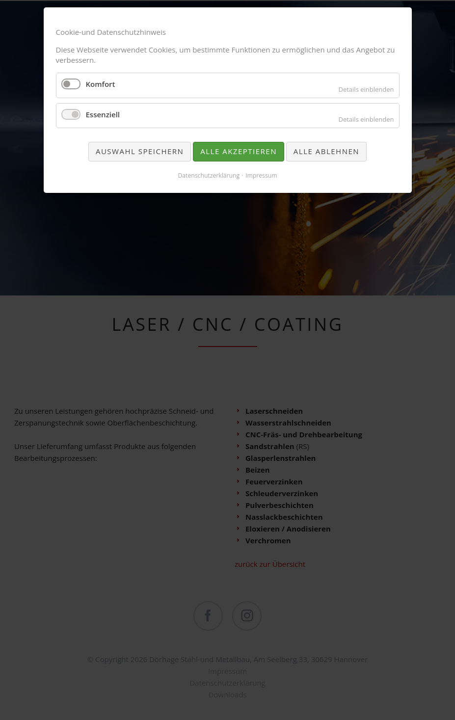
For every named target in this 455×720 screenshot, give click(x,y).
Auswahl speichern (140, 151)
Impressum (261, 175)
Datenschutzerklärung (209, 175)
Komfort (100, 84)
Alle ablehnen (326, 151)
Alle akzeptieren (238, 151)
